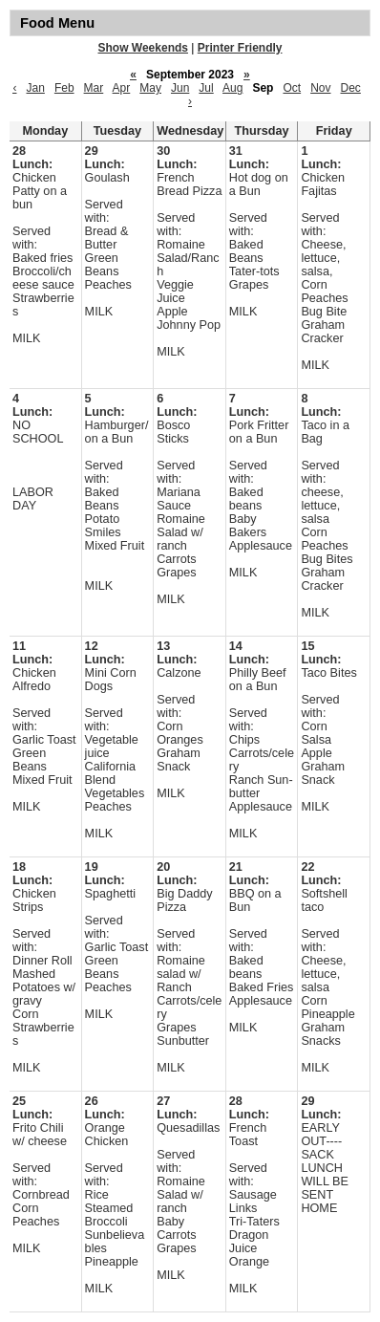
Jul (206, 88)
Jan (36, 88)
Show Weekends (143, 47)
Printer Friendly (240, 47)
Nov (320, 88)
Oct (292, 88)
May (150, 88)
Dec (351, 88)
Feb (64, 88)
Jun (180, 88)
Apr (122, 88)
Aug (232, 88)
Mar (94, 88)
